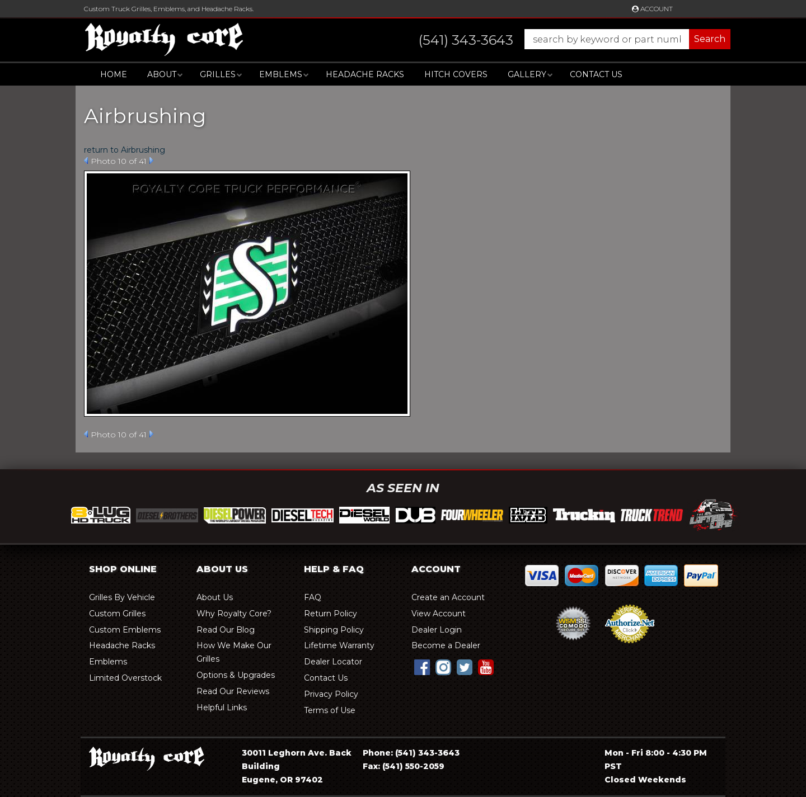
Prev (86, 160)
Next (151, 160)
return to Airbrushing (124, 150)
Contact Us (596, 74)
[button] (563, 39)
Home (113, 74)
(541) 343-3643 (427, 753)
